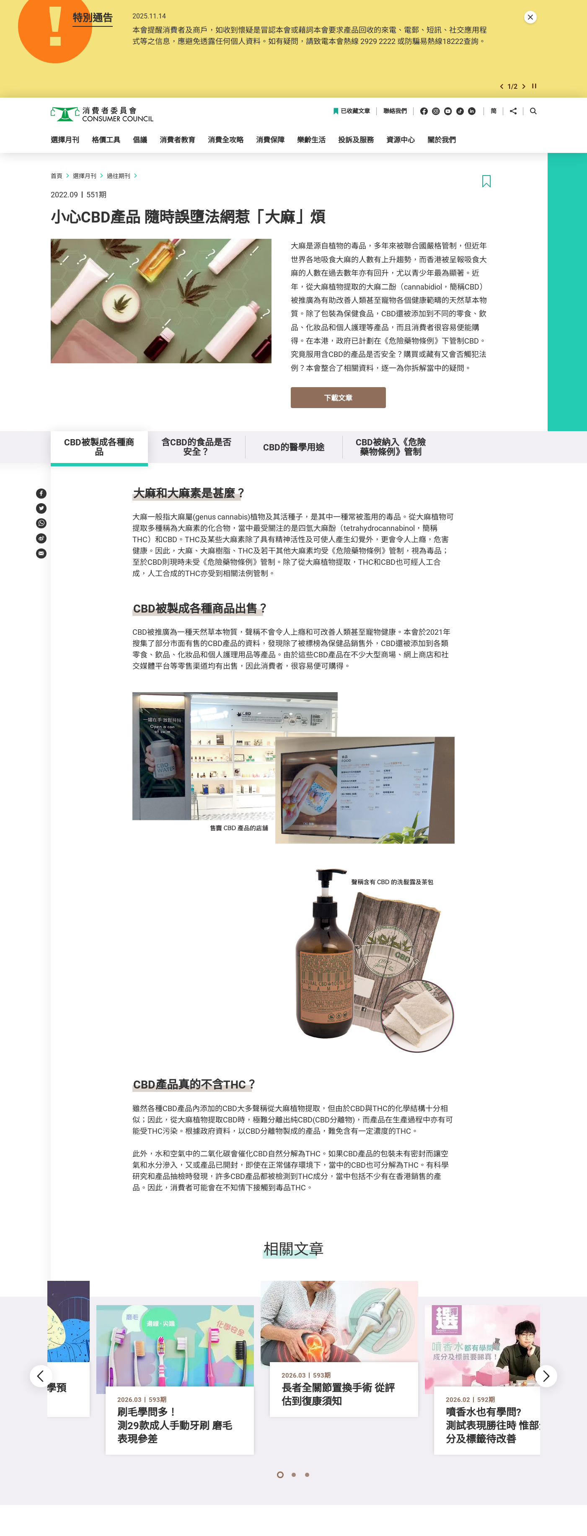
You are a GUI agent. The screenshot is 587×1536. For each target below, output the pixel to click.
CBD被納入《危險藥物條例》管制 (391, 447)
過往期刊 (118, 176)
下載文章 (338, 398)
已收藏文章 (351, 111)
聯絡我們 (395, 111)
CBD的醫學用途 (293, 447)
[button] (501, 86)
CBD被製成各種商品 (99, 447)
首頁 (56, 176)
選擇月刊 (84, 176)
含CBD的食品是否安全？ (196, 447)
